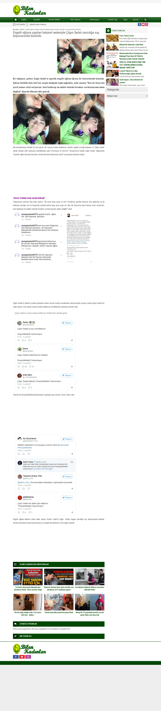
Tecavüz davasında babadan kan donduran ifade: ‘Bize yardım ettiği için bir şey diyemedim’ (28, 589)
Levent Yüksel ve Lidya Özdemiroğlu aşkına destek (130, 72)
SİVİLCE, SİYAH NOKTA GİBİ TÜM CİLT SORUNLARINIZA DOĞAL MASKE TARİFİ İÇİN (132, 65)
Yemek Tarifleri (54, 20)
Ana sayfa (15, 20)
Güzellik (36, 20)
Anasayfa (15, 29)
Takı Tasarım (75, 20)
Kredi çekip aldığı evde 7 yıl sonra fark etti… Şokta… (28, 613)
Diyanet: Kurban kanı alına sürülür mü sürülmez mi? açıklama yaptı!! (59, 588)
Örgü (125, 20)
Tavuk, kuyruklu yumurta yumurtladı (59, 612)
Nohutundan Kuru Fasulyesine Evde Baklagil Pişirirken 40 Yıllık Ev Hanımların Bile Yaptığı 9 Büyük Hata (133, 57)
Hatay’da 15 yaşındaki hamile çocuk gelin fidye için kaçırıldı (90, 613)
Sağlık (24, 20)
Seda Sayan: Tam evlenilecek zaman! (131, 81)
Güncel (136, 20)
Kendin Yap (112, 20)
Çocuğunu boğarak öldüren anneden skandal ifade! (89, 588)
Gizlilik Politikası (38, 24)
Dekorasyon (94, 20)
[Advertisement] (34, 56)
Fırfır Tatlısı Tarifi (126, 36)
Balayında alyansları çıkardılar (131, 44)
